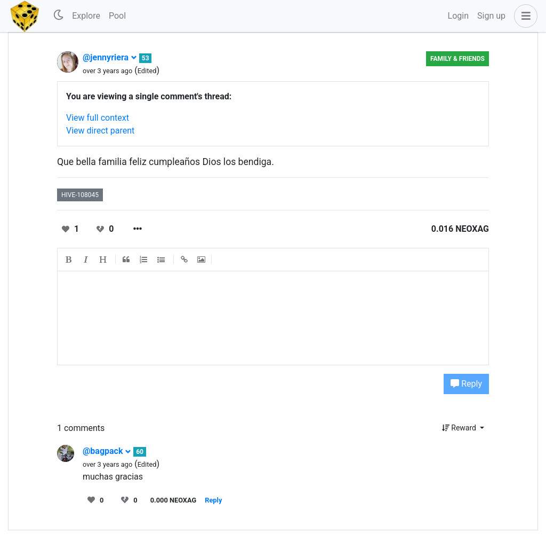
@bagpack (107, 451)
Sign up (491, 16)
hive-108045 (80, 195)
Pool (117, 16)
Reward (460, 427)
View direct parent (100, 130)
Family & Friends (457, 58)
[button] (523, 16)
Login (458, 16)
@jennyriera (110, 57)
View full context (97, 118)
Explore (86, 16)
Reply (466, 384)
